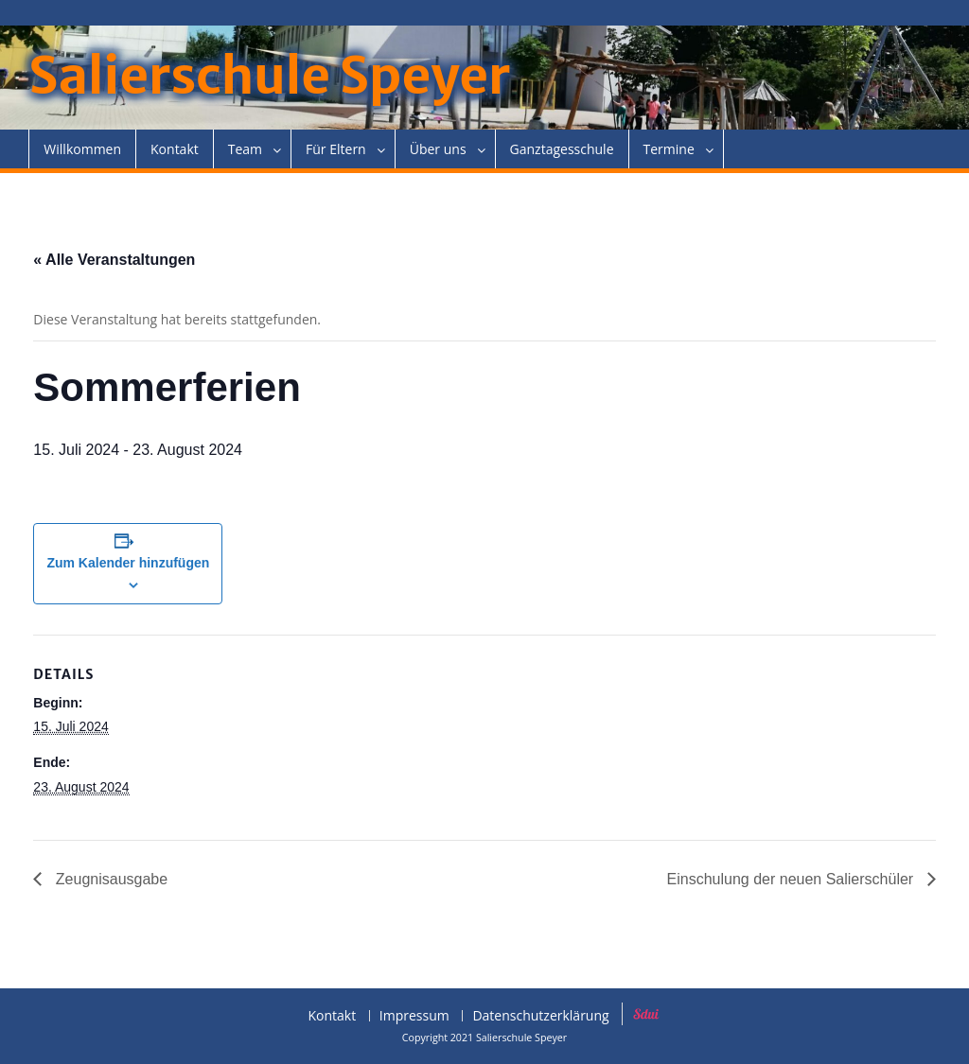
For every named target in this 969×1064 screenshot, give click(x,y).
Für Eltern (336, 149)
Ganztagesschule (562, 149)
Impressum (414, 1016)
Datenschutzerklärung (540, 1016)
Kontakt (174, 149)
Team (245, 149)
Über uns (438, 149)
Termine (669, 149)
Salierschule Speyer (269, 76)
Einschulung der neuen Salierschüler (792, 879)
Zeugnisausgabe (109, 879)
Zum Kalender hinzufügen (127, 562)
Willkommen (82, 149)
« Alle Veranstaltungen (114, 260)
